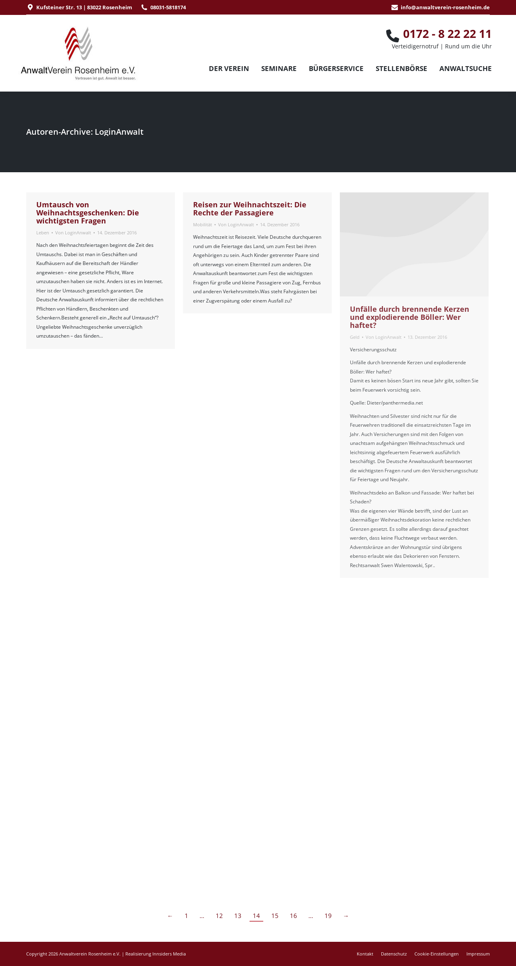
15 (275, 916)
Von (73, 233)
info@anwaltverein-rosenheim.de (445, 7)
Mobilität (202, 224)
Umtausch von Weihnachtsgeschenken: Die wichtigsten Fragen (87, 212)
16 (293, 916)
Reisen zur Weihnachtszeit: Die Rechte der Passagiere (249, 208)
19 (328, 916)
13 (237, 916)
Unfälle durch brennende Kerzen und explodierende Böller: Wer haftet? (409, 317)
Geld (355, 337)
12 (219, 916)
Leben (42, 233)
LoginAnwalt (119, 131)
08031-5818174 (168, 7)
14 (256, 916)
